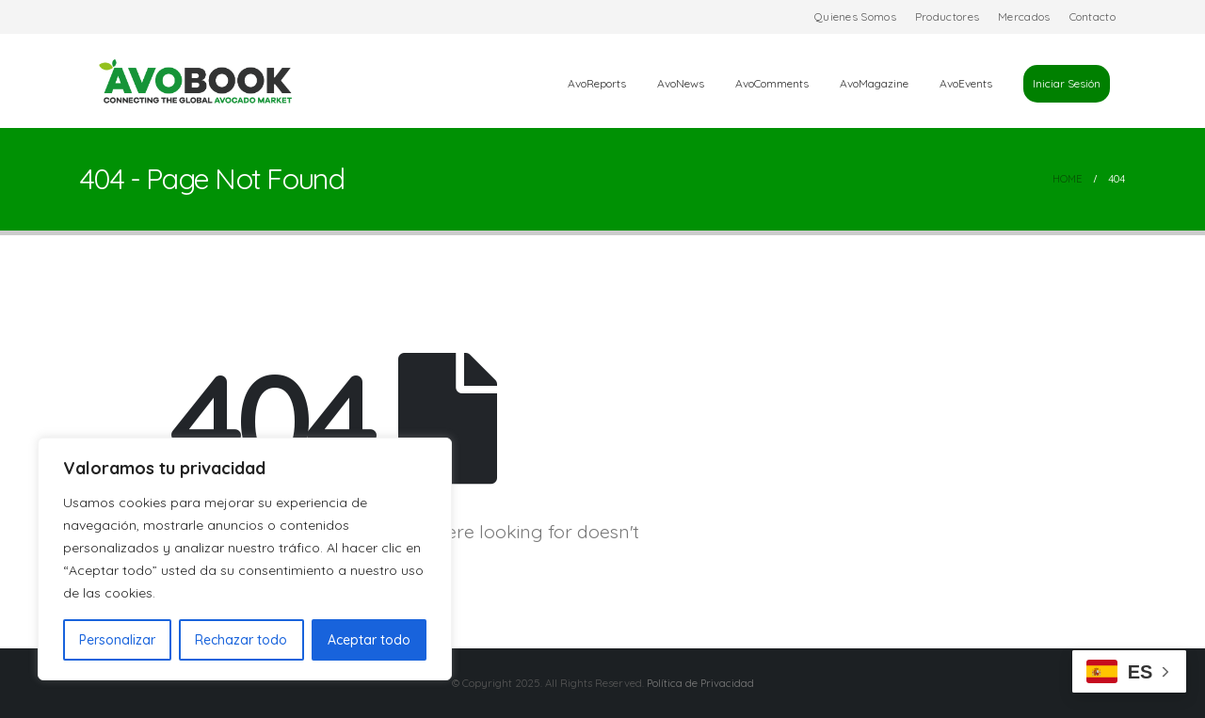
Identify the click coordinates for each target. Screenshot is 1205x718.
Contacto (1092, 16)
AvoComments (772, 83)
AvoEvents (966, 83)
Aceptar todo (369, 639)
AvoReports (597, 83)
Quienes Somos (855, 16)
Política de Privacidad (700, 683)
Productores (947, 16)
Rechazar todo (241, 639)
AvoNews (680, 83)
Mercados (1024, 16)
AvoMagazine (874, 83)
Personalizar (117, 639)
